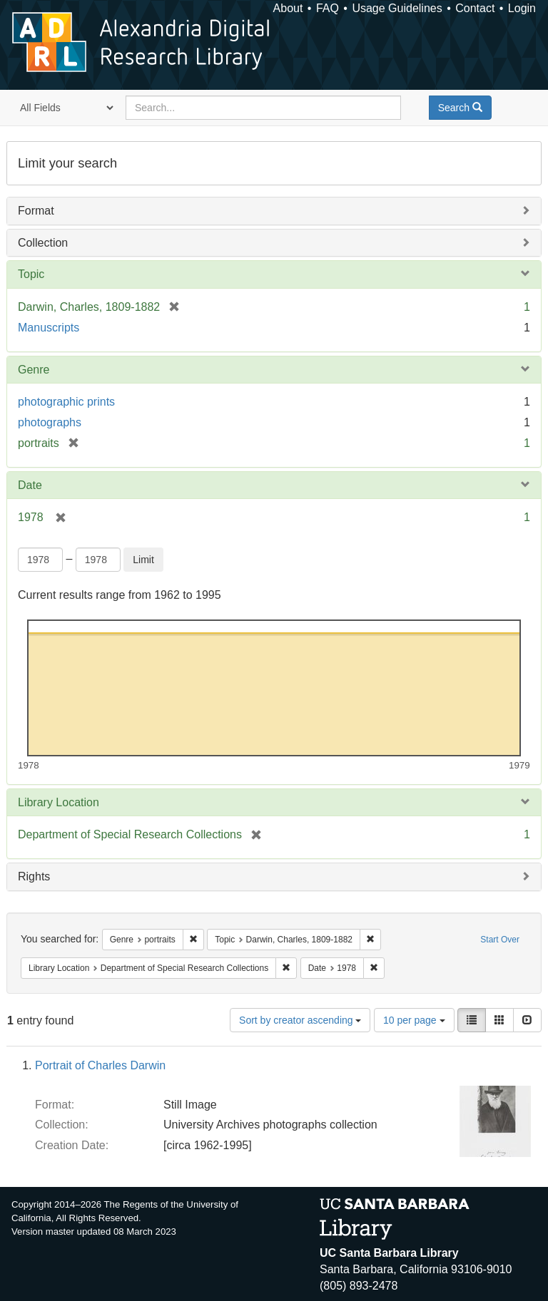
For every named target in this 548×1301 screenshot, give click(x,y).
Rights (34, 876)
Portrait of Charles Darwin (100, 1065)
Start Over (499, 940)
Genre (33, 370)
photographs (49, 422)
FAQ (327, 8)
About (288, 8)
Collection (43, 243)
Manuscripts (48, 328)
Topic (31, 274)
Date (30, 485)
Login (522, 8)
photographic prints (66, 402)
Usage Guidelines (397, 8)
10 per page (414, 1020)
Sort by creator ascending (300, 1020)
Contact (474, 8)
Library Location (58, 802)
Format (36, 211)
